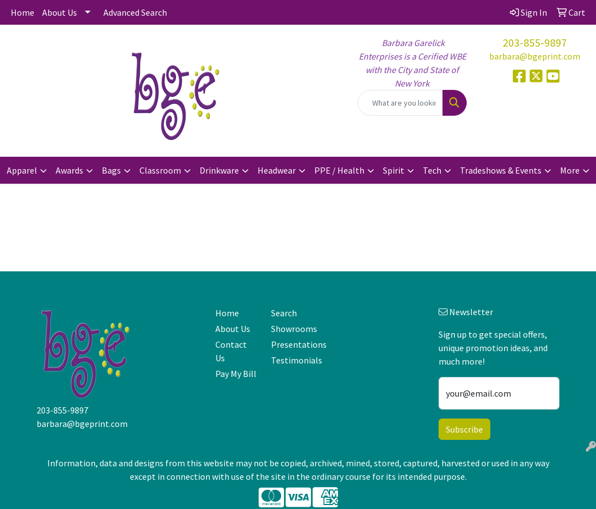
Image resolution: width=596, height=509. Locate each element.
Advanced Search (135, 12)
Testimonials (292, 360)
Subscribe (464, 429)
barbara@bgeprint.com (534, 56)
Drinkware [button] (219, 170)
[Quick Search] (400, 103)
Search (284, 313)
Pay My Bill (235, 373)
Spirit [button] (393, 170)
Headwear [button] (277, 170)
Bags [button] (111, 170)
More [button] (570, 170)
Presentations (292, 344)
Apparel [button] (22, 170)
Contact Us (231, 351)
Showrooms (292, 328)
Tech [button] (432, 170)
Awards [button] (69, 170)
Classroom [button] (160, 170)
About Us (59, 12)
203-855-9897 (535, 42)
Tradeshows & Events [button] (500, 170)
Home (22, 12)
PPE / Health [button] (339, 170)
